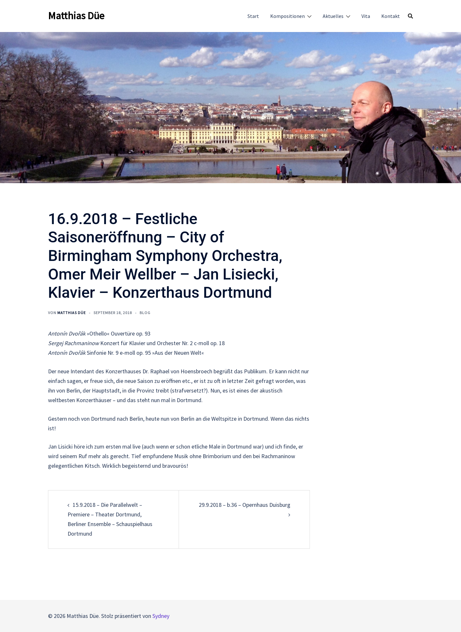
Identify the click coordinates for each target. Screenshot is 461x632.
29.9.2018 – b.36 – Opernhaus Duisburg (244, 504)
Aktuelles (333, 16)
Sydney (160, 616)
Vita (365, 16)
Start (253, 16)
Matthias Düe (76, 15)
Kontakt (390, 16)
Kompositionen (287, 16)
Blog (145, 312)
